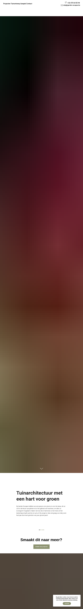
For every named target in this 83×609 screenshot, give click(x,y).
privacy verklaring (73, 600)
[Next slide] (73, 545)
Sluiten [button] (67, 603)
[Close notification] (79, 596)
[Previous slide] (10, 545)
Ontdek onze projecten (41, 582)
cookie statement (63, 600)
